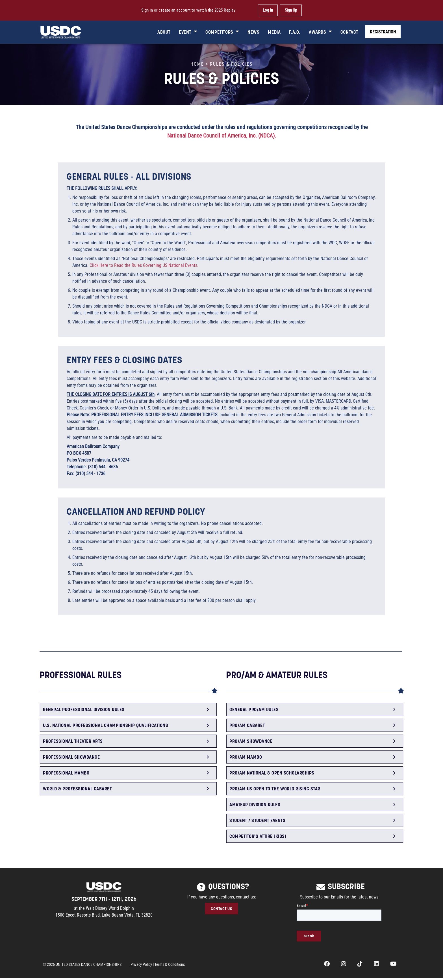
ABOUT (163, 32)
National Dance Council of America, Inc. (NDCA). (221, 135)
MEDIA (274, 32)
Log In (268, 10)
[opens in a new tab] (326, 964)
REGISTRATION (383, 31)
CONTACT (349, 32)
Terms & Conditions (170, 964)
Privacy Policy (141, 964)
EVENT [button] (188, 32)
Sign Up (291, 10)
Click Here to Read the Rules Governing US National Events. (144, 265)
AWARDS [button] (320, 32)
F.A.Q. (294, 32)
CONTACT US (221, 908)
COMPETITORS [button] (222, 32)
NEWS (253, 32)
